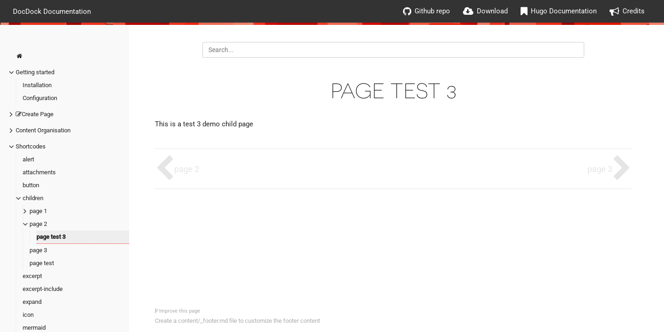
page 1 (38, 211)
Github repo (432, 11)
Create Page (34, 114)
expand (32, 301)
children (33, 198)
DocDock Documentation (52, 11)
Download (492, 11)
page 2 (38, 223)
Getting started (35, 72)
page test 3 (50, 236)
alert (28, 159)
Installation (37, 85)
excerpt (32, 276)
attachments (39, 172)
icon (28, 314)
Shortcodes (31, 146)
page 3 (38, 250)
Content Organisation (43, 130)
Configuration (40, 98)
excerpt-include (43, 288)
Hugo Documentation (564, 11)
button (31, 185)
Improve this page (177, 311)
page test (42, 263)
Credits (633, 11)
